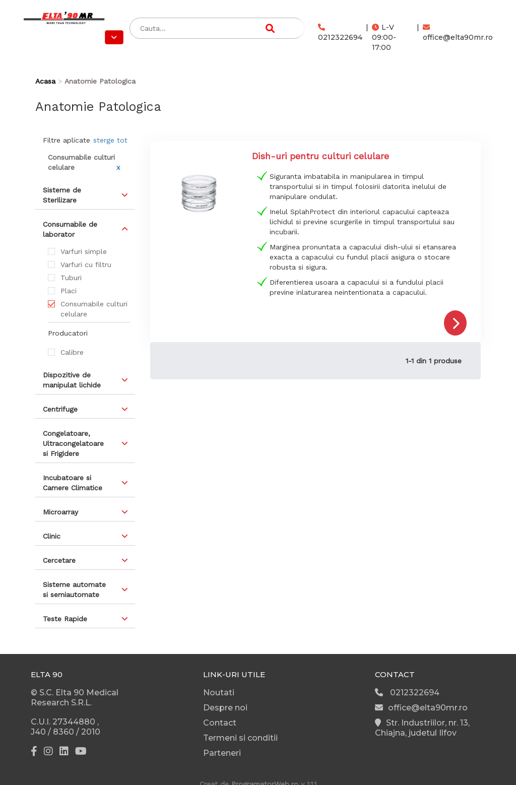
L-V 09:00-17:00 (384, 37)
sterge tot (110, 140)
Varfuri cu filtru (85, 264)
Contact (219, 723)
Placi (68, 291)
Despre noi (225, 707)
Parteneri (222, 753)
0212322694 (340, 33)
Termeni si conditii (240, 738)
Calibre (72, 352)
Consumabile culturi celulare (93, 309)
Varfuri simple (83, 251)
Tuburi (71, 278)
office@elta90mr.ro (458, 33)
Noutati (218, 692)
